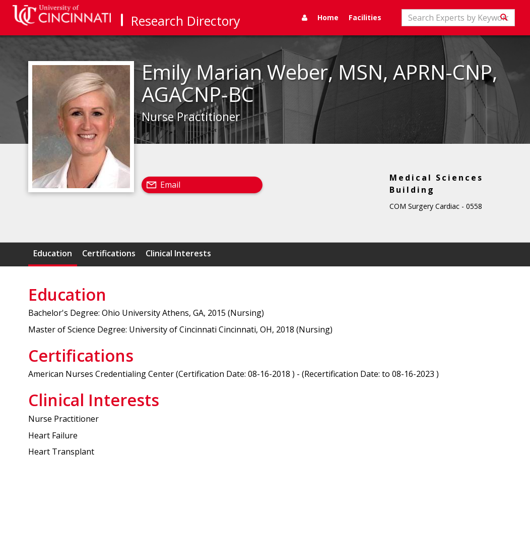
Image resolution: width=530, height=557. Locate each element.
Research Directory (185, 20)
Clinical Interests (178, 253)
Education (52, 253)
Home (328, 17)
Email (170, 184)
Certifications (109, 253)
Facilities (365, 17)
